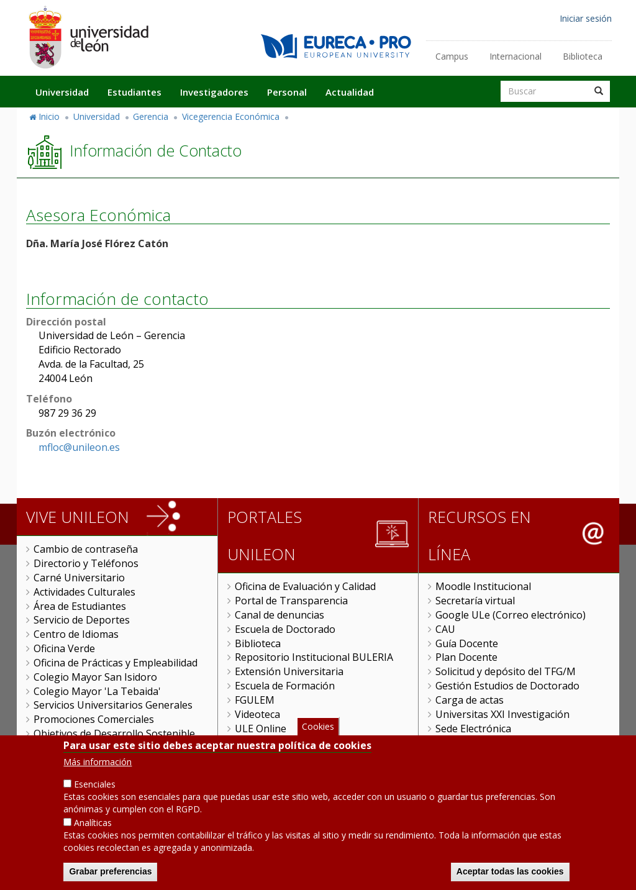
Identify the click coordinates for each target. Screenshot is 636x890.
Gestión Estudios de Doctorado (507, 685)
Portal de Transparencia (291, 600)
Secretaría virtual (475, 600)
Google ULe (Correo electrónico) (510, 615)
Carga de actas (469, 700)
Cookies (318, 742)
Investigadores (214, 92)
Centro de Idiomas (76, 634)
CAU (445, 629)
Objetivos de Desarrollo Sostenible (114, 733)
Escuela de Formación (285, 685)
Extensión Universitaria (289, 671)
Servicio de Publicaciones (91, 748)
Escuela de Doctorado (285, 629)
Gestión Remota (272, 742)
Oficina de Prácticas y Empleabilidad (116, 663)
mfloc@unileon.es (79, 447)
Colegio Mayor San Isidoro (95, 677)
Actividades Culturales (84, 592)
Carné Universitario (79, 577)
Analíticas (93, 839)
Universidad (62, 92)
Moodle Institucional (483, 586)
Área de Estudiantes (80, 606)
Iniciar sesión (586, 18)
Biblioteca (582, 56)
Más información (97, 778)
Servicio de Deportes (82, 620)
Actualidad (349, 92)
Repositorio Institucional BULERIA (314, 657)
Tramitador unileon (481, 742)
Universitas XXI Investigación (502, 714)
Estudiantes (134, 92)
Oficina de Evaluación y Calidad (305, 586)
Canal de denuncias (279, 615)
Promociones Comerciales (94, 719)
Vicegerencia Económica (230, 116)
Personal (287, 92)
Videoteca (257, 714)
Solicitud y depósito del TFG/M (505, 671)
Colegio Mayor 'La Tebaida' (97, 691)
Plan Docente (466, 657)
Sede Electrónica (473, 728)
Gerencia (150, 116)
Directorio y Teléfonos (86, 563)
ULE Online (260, 728)
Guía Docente (466, 643)
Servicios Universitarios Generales (113, 705)
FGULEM (255, 700)
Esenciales (95, 800)
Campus (451, 56)
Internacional (515, 56)
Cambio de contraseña (86, 549)
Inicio (49, 116)
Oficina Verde (64, 648)
